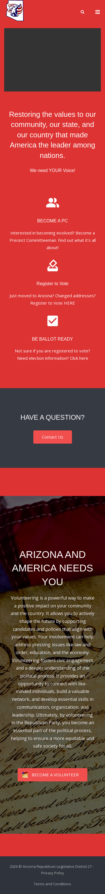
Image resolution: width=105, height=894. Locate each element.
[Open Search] (82, 12)
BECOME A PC (52, 220)
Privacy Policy (52, 872)
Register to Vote (53, 283)
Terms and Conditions (52, 883)
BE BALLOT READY (52, 339)
